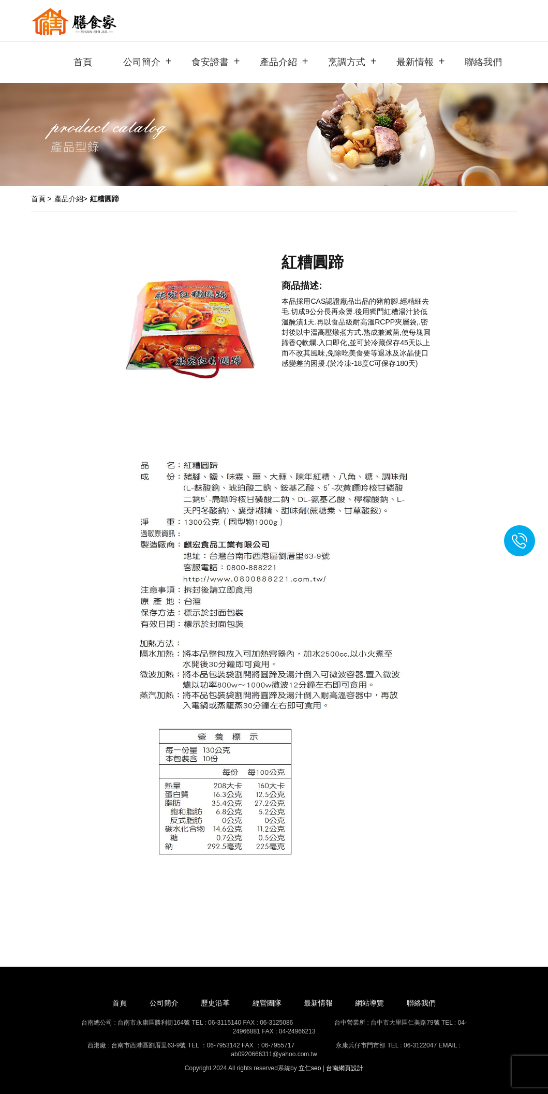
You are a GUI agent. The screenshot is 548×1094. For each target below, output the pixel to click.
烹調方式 (346, 62)
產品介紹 (278, 62)
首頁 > (41, 199)
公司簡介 (141, 62)
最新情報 (415, 62)
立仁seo (310, 1068)
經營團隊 (267, 1003)
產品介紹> (70, 199)
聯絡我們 (483, 62)
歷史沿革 (215, 1003)
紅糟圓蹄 (104, 199)
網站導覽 (369, 1003)
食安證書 (210, 62)
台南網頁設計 (344, 1068)
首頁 (82, 62)
